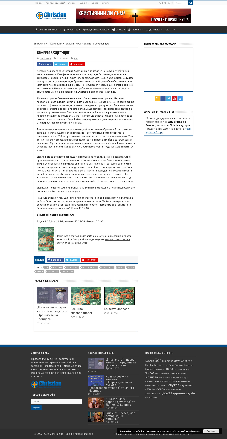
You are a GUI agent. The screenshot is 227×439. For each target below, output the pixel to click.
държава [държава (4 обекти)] (186, 369)
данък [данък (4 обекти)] (180, 369)
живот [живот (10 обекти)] (149, 373)
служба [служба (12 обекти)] (173, 385)
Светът (169, 29)
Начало (39, 2)
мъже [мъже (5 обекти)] (161, 377)
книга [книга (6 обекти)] (172, 373)
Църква (117, 29)
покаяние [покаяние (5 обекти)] (149, 381)
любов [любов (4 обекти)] (178, 373)
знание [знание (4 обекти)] (157, 373)
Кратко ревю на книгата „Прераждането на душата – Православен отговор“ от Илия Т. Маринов (111, 383)
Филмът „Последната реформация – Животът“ (120, 416)
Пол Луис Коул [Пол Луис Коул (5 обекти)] (152, 365)
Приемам (211, 431)
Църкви (71, 2)
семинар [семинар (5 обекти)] (164, 385)
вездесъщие (72, 267)
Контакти (105, 2)
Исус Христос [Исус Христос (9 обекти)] (183, 361)
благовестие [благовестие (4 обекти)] (188, 365)
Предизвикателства (95, 29)
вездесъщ (57, 267)
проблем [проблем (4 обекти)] (158, 381)
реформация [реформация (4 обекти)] (185, 381)
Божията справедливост (81, 311)
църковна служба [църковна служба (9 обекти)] (184, 393)
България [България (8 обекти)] (167, 361)
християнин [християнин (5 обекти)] (176, 389)
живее (121, 267)
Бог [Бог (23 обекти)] (158, 360)
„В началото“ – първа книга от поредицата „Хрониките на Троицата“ (52, 313)
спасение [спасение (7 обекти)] (150, 388)
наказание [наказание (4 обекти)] (168, 378)
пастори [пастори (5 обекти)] (184, 377)
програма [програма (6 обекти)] (166, 381)
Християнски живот (47, 29)
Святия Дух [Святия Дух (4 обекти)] (173, 365)
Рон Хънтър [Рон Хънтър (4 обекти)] (163, 365)
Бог (79, 43)
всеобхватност (90, 267)
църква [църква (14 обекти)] (166, 393)
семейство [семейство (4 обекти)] (155, 385)
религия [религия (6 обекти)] (176, 381)
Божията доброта (116, 309)
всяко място (107, 267)
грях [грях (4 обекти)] (175, 369)
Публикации (55, 43)
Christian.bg (45, 58)
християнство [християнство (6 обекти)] (152, 393)
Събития (83, 2)
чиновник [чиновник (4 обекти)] (148, 397)
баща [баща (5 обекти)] (180, 365)
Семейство (71, 29)
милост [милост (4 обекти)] (183, 373)
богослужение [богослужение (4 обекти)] (160, 369)
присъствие (67, 271)
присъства (53, 271)
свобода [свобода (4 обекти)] (148, 385)
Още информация (192, 431)
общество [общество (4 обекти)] (176, 378)
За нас (95, 2)
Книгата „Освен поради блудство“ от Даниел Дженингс (120, 402)
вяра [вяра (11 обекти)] (169, 369)
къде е (131, 267)
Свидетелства (153, 29)
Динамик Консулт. (77, 242)
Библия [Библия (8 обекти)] (149, 361)
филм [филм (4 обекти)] (168, 389)
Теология (134, 29)
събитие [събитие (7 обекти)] (161, 388)
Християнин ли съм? (55, 2)
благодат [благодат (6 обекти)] (150, 369)
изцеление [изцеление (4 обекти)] (165, 373)
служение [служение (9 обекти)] (186, 385)
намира (40, 271)
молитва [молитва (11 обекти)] (151, 377)
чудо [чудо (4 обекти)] (155, 397)
